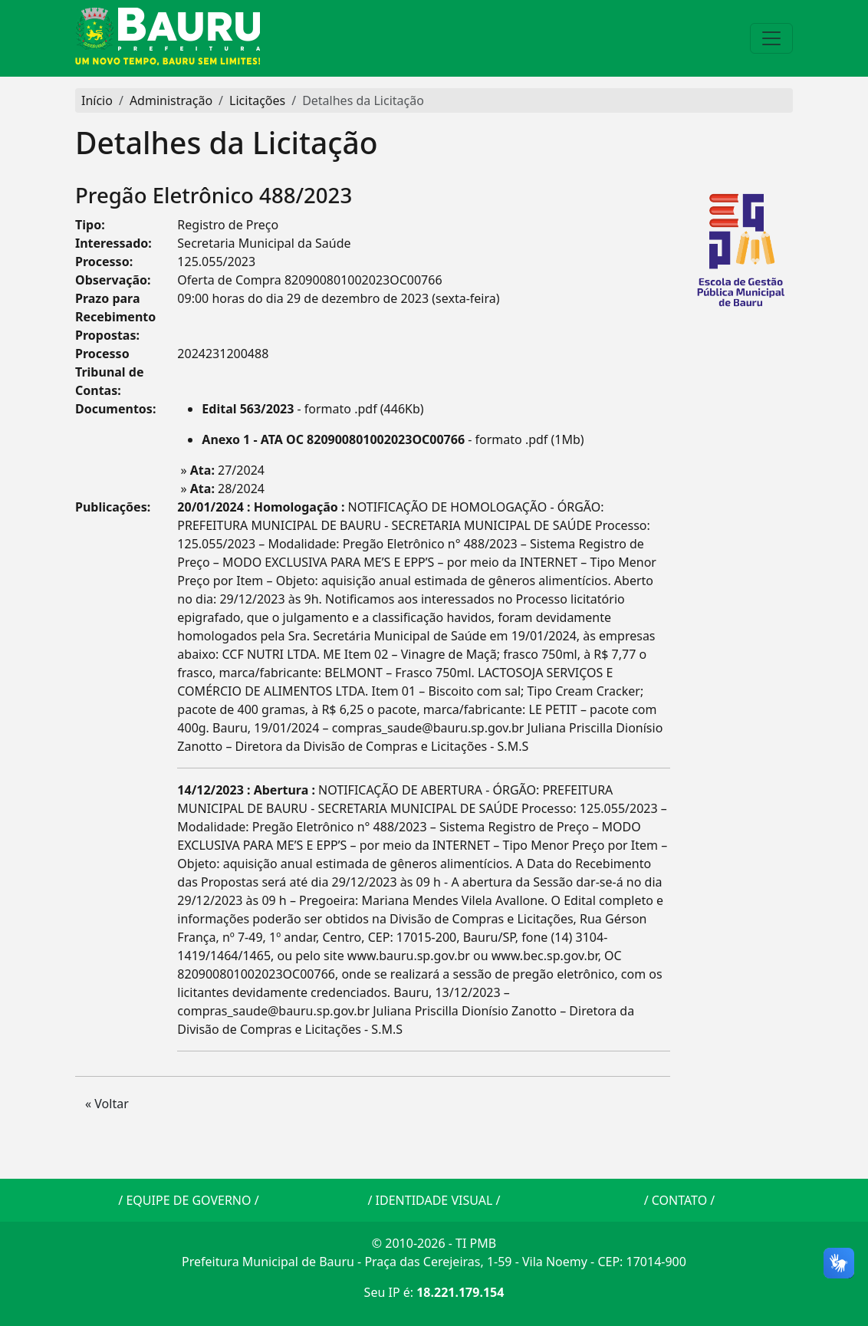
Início (97, 100)
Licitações (257, 100)
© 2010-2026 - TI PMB (434, 1243)
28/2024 (227, 488)
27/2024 (227, 470)
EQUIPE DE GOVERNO (188, 1200)
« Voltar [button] (107, 1103)
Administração (171, 100)
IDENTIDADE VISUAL (434, 1200)
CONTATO (679, 1200)
